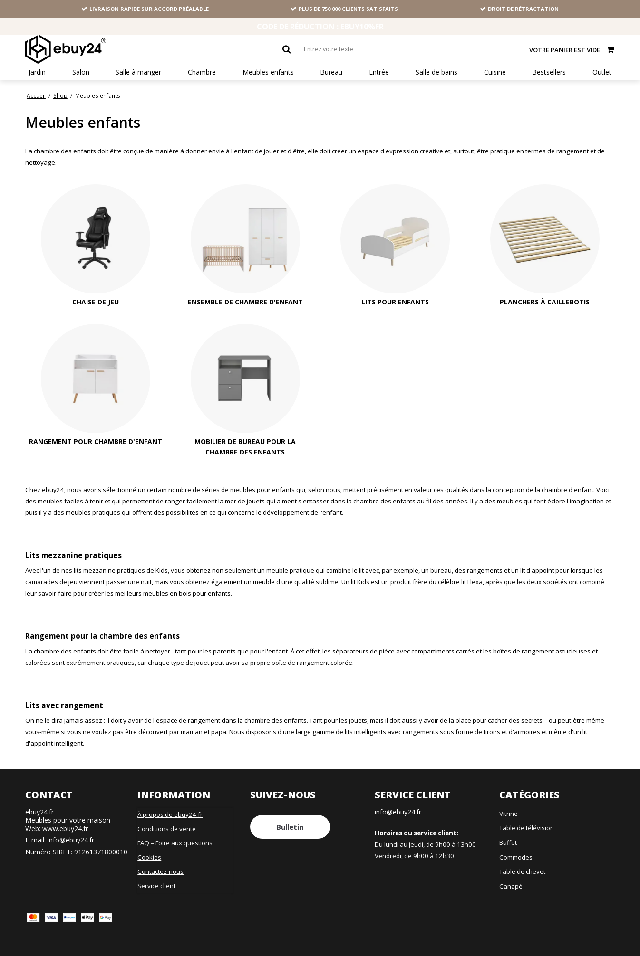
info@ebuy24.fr (71, 839)
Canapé (511, 886)
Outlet (601, 72)
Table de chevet (522, 871)
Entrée (379, 72)
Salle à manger (138, 72)
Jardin (37, 72)
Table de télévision (526, 827)
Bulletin (289, 827)
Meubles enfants (268, 72)
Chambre (202, 72)
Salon (80, 72)
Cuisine (495, 72)
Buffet (508, 842)
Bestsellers (549, 72)
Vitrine (508, 813)
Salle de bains (436, 72)
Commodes (516, 857)
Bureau (331, 72)
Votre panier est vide (572, 49)
